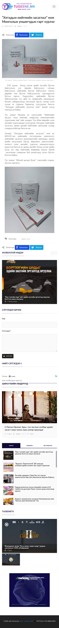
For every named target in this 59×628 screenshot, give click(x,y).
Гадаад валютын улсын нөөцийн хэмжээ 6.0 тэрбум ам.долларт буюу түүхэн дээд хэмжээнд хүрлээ (34, 489)
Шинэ (11, 445)
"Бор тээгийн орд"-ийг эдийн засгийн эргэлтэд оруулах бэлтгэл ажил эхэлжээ (34, 453)
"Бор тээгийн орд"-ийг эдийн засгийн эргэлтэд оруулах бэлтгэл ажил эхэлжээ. (27, 298)
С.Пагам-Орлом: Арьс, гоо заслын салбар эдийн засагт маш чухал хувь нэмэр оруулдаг (29, 428)
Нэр (3, 319)
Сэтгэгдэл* (6, 331)
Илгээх (7, 356)
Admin (19, 26)
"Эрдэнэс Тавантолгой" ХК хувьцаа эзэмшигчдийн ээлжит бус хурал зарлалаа (32, 465)
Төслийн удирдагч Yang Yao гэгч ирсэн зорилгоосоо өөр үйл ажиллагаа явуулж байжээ (34, 476)
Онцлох (30, 445)
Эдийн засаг (25, 239)
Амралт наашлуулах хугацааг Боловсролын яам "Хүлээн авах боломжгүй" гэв (34, 500)
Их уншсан (48, 445)
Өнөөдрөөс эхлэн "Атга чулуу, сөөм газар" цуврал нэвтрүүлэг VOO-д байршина (25, 547)
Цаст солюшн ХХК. (27, 621)
